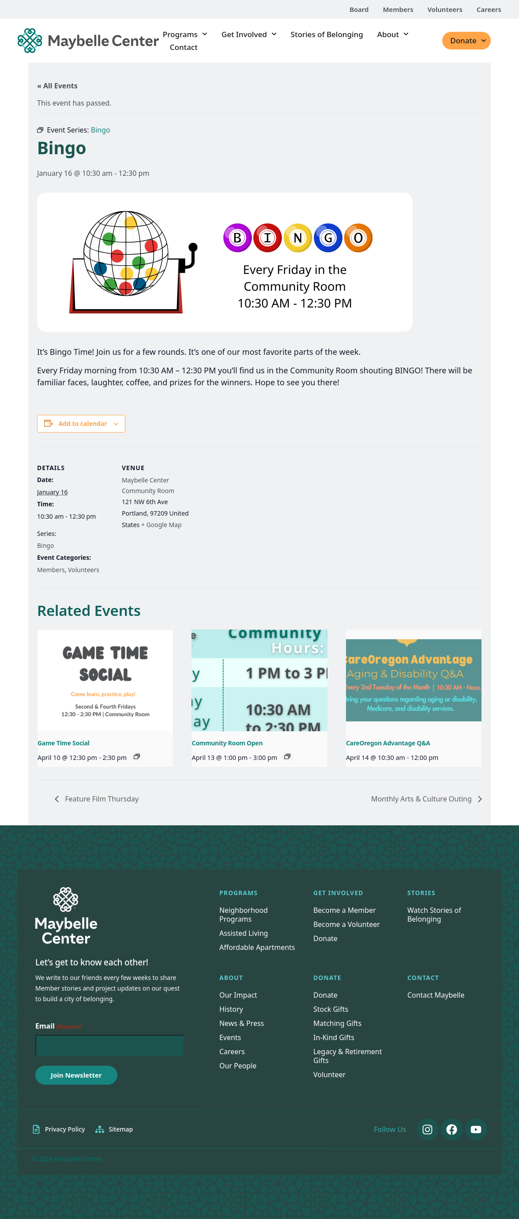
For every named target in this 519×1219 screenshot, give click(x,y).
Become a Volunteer (346, 924)
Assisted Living (243, 933)
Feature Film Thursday (101, 799)
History (231, 1009)
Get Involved (249, 34)
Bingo (45, 545)
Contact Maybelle (436, 995)
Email (58, 1026)
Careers (489, 9)
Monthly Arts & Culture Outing (422, 799)
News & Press (241, 1023)
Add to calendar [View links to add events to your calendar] (82, 424)
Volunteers (445, 9)
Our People (238, 1066)
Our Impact (238, 995)
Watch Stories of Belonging (434, 914)
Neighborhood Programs (243, 914)
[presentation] (105, 680)
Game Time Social (64, 743)
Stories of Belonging (327, 34)
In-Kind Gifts (333, 1037)
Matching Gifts (337, 1023)
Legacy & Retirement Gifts (347, 1056)
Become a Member (344, 910)
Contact (184, 47)
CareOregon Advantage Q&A (388, 743)
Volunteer (329, 1074)
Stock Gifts (330, 1009)
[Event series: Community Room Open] (287, 756)
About (393, 34)
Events (230, 1037)
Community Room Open (227, 743)
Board (359, 9)
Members (398, 9)
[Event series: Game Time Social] (137, 756)
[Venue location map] (253, 507)
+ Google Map (161, 524)
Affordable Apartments (257, 947)
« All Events (57, 86)
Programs (185, 34)
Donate (468, 41)
